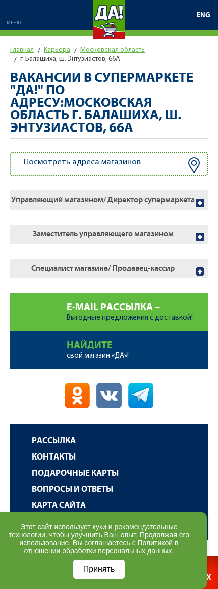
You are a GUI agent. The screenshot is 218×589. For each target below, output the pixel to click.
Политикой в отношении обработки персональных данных (101, 547)
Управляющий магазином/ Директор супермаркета (103, 199)
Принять (99, 569)
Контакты (54, 457)
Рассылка (54, 441)
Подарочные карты (75, 473)
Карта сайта (59, 505)
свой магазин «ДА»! (137, 345)
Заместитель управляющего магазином (103, 234)
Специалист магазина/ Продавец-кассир (103, 268)
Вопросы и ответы (72, 489)
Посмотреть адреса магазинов (112, 165)
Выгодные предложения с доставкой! (137, 307)
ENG (203, 15)
